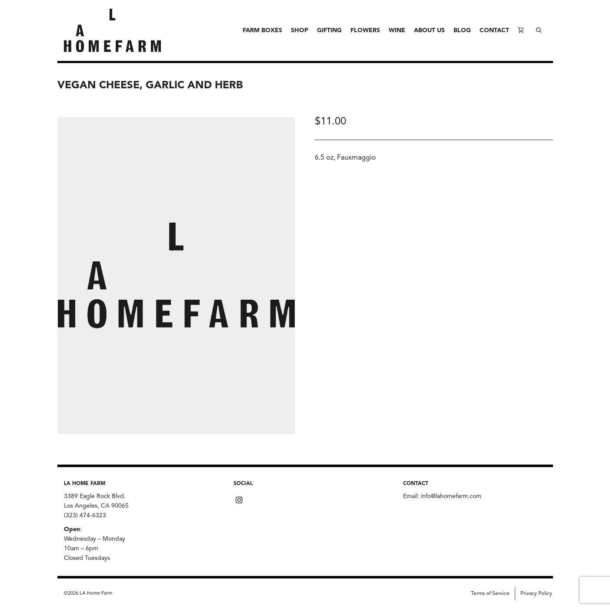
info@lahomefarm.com (451, 496)
